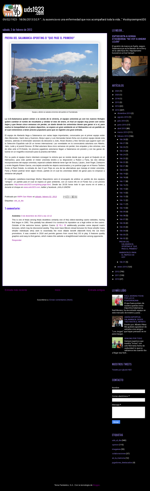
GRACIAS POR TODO (133, 338)
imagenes (116, 449)
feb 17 (123, 181)
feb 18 (123, 177)
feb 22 (123, 162)
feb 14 (123, 193)
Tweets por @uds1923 (122, 370)
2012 (117, 271)
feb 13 (123, 196)
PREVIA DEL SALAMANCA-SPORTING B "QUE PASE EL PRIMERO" (128, 245)
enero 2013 (122, 267)
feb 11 (123, 204)
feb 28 (123, 139)
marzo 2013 (122, 132)
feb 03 (123, 234)
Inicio (57, 290)
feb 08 (123, 215)
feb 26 (123, 147)
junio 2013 (122, 125)
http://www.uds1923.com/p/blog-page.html (32, 184)
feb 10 (123, 208)
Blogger (96, 485)
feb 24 (123, 154)
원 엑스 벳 (61, 225)
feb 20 (123, 170)
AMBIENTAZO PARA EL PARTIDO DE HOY (127, 254)
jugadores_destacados (122, 462)
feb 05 (123, 227)
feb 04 (123, 231)
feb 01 (123, 262)
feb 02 (123, 238)
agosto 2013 (123, 117)
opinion (115, 445)
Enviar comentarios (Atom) (60, 300)
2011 (117, 275)
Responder (17, 240)
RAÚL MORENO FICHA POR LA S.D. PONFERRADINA (134, 298)
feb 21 (123, 166)
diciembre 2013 (124, 113)
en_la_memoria (118, 458)
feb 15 (123, 189)
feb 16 (123, 185)
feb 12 (123, 200)
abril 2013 (121, 128)
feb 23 (123, 158)
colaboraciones (119, 453)
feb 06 (123, 223)
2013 (117, 110)
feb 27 (123, 143)
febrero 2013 (123, 136)
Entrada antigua (96, 290)
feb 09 (123, 212)
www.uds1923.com (32, 187)
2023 (117, 91)
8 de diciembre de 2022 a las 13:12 (36, 216)
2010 (117, 279)
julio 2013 (121, 121)
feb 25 (123, 151)
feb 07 (123, 219)
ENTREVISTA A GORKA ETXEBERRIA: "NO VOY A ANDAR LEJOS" (129, 39)
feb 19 (123, 174)
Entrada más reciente (16, 290)
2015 (117, 102)
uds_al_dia (18, 201)
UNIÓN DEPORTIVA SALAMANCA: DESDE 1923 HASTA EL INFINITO (135, 319)
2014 (117, 106)
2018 (117, 98)
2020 (117, 95)
